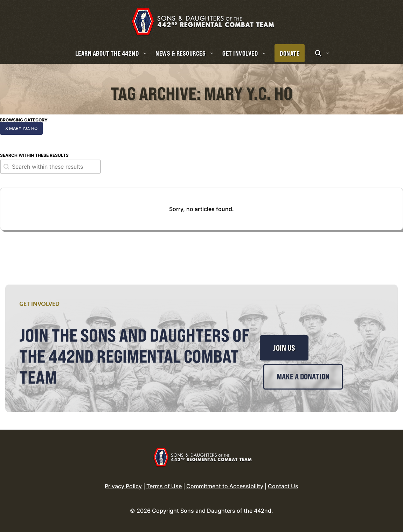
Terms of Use (164, 486)
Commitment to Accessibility (224, 486)
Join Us (284, 347)
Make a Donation (303, 376)
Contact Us (283, 486)
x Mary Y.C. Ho (21, 128)
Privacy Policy (123, 486)
